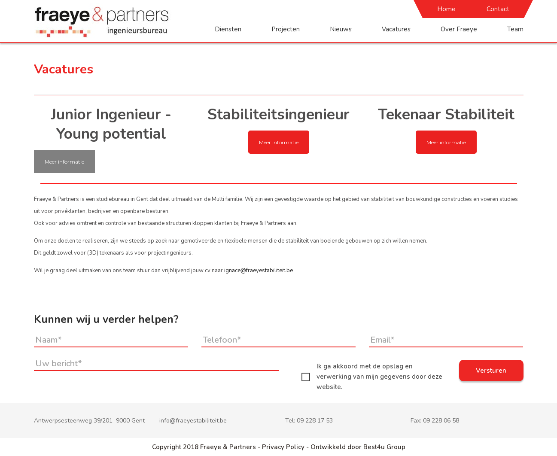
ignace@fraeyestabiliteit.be (258, 270)
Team (515, 29)
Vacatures (396, 29)
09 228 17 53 (315, 420)
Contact (498, 9)
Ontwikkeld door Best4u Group (357, 447)
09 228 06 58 (441, 420)
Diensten (228, 29)
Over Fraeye (459, 29)
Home (446, 9)
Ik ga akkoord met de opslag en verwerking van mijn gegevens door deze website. (371, 376)
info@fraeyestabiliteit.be (193, 420)
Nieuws (341, 29)
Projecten (285, 29)
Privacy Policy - (286, 447)
